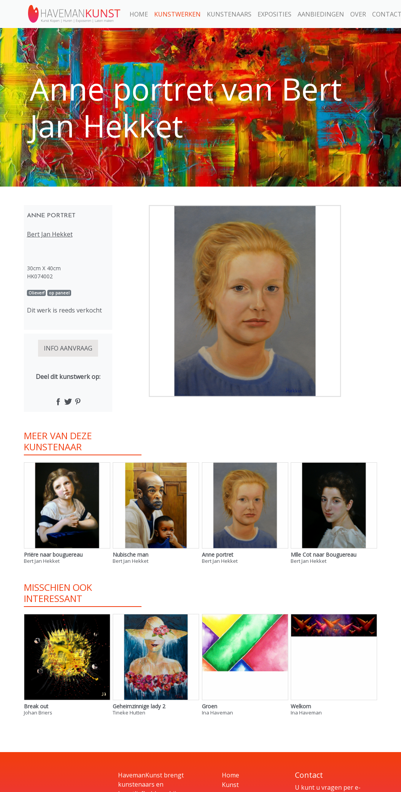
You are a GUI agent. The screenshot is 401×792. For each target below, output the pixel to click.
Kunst (230, 784)
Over (358, 14)
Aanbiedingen (321, 14)
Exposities (274, 14)
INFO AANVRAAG (68, 348)
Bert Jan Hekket (50, 234)
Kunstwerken (177, 14)
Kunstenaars (229, 14)
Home (139, 14)
